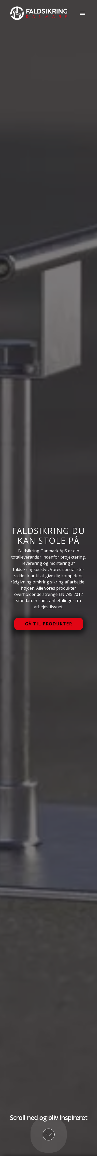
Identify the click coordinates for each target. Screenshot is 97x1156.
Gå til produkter (48, 624)
